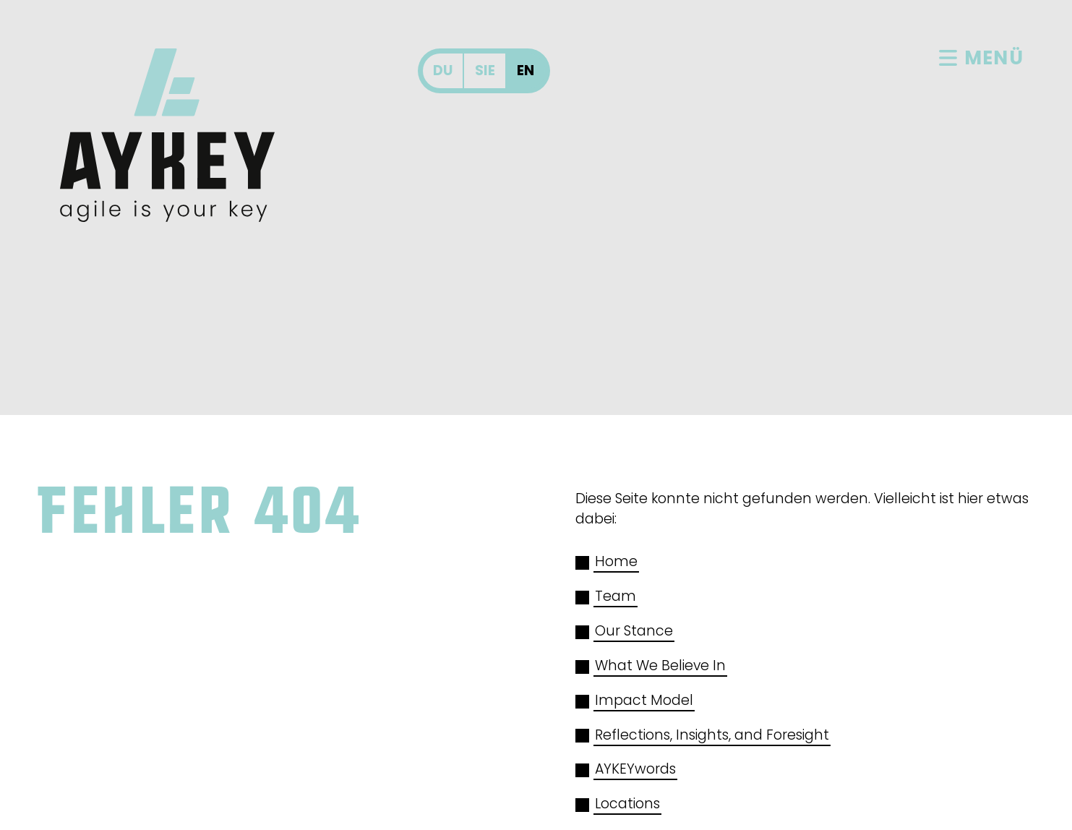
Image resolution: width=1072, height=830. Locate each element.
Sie (485, 70)
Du (443, 70)
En (525, 70)
